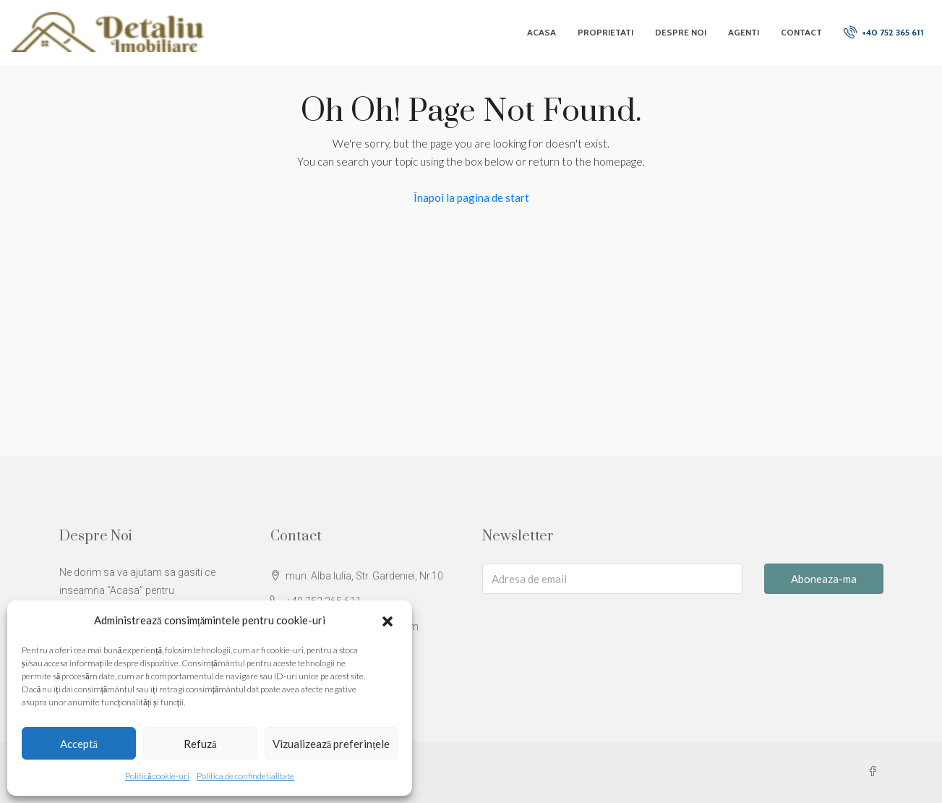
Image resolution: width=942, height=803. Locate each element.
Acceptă (79, 743)
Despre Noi (680, 32)
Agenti (743, 32)
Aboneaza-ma (824, 578)
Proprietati (605, 32)
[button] (389, 620)
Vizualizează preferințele (331, 743)
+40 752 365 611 (884, 31)
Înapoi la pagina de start (471, 197)
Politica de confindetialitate (245, 775)
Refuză (200, 743)
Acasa (541, 32)
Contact (801, 32)
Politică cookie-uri (157, 775)
